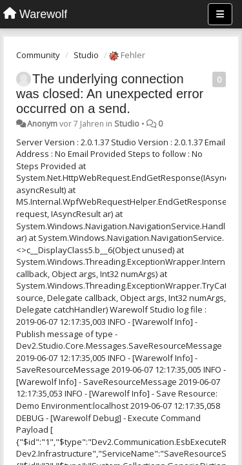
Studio (86, 55)
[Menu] (220, 14)
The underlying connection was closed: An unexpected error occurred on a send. (109, 94)
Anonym (42, 123)
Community (38, 55)
